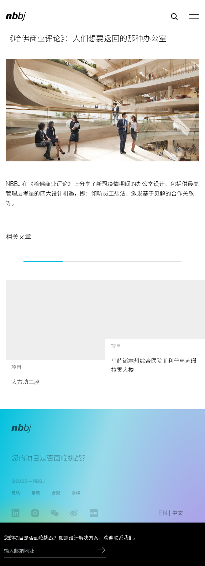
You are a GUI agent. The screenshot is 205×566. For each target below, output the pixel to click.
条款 (35, 496)
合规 (56, 496)
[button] (13, 261)
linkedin (15, 520)
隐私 (15, 496)
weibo (74, 520)
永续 (76, 496)
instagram (35, 520)
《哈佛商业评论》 (50, 184)
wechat (55, 520)
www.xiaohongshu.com (94, 520)
